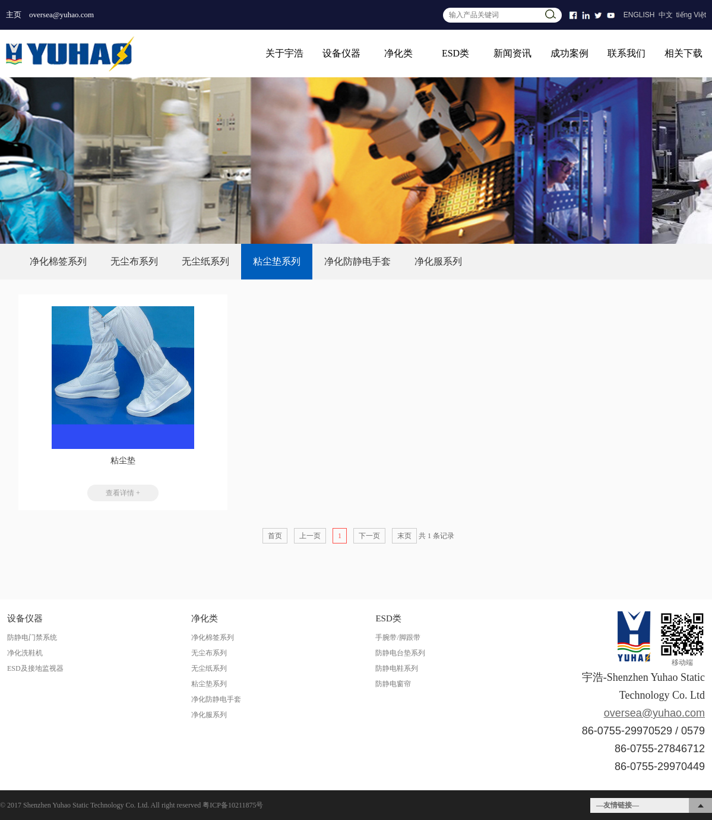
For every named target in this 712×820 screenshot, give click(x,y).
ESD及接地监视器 (35, 668)
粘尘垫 (122, 460)
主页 (13, 14)
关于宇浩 (284, 53)
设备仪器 (341, 53)
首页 (275, 536)
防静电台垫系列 (400, 653)
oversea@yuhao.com (61, 14)
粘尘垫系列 (276, 261)
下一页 (369, 536)
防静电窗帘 (393, 684)
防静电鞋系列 (396, 668)
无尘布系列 (134, 261)
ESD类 (455, 53)
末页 (404, 536)
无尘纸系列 (205, 261)
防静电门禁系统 (32, 637)
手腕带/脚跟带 (397, 637)
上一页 (310, 536)
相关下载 (683, 53)
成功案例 (569, 53)
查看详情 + (123, 493)
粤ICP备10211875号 (232, 805)
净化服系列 (438, 261)
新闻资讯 (512, 53)
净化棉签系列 (58, 261)
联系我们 (626, 53)
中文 (666, 15)
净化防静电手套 (357, 261)
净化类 (398, 53)
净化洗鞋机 (25, 653)
